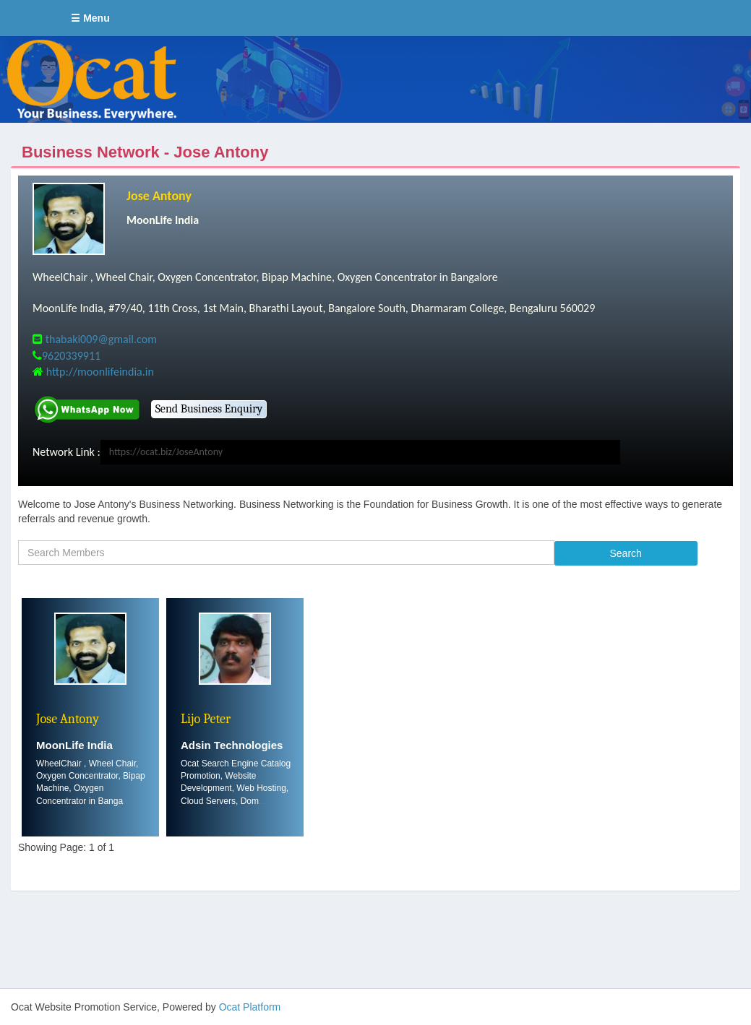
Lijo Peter (206, 719)
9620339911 (71, 356)
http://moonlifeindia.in (100, 372)
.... (127, 801)
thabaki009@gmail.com (101, 339)
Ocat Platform (250, 1007)
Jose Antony (159, 196)
